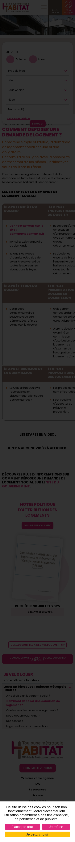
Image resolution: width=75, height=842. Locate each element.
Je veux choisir (37, 834)
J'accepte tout (22, 827)
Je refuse (56, 827)
